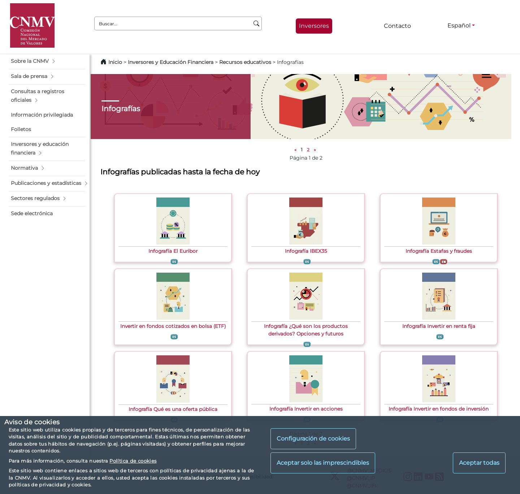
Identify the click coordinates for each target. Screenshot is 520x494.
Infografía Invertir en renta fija (438, 326)
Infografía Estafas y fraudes (439, 251)
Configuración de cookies (313, 438)
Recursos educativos (245, 62)
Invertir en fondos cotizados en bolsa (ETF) (173, 326)
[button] (47, 61)
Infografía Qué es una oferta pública (173, 409)
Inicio (115, 62)
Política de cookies (132, 461)
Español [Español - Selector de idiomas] (459, 25)
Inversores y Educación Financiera (170, 62)
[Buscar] (256, 23)
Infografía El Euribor (173, 251)
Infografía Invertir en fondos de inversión (439, 409)
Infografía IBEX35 (306, 251)
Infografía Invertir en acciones (306, 409)
